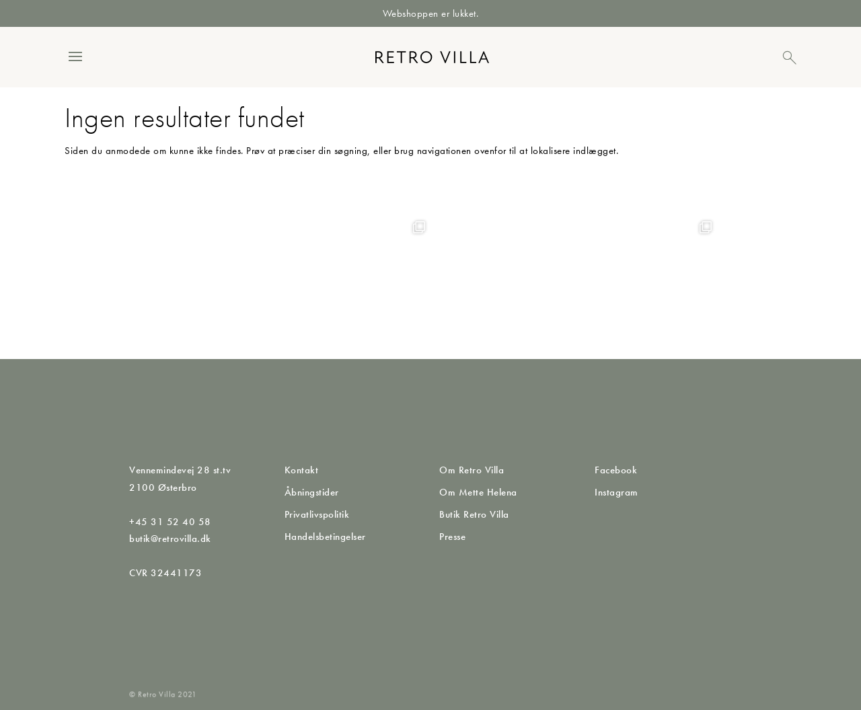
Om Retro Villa (471, 470)
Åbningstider (312, 492)
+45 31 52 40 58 (170, 521)
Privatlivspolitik (317, 514)
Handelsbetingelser (325, 536)
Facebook (616, 470)
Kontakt (302, 470)
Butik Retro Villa (474, 514)
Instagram (616, 492)
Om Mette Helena (478, 492)
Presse (452, 536)
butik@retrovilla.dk (170, 538)
